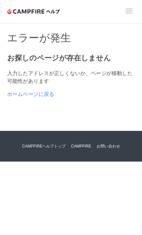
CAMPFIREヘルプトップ (44, 146)
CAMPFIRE (81, 146)
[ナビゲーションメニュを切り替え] (129, 12)
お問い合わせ (108, 146)
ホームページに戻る (30, 94)
